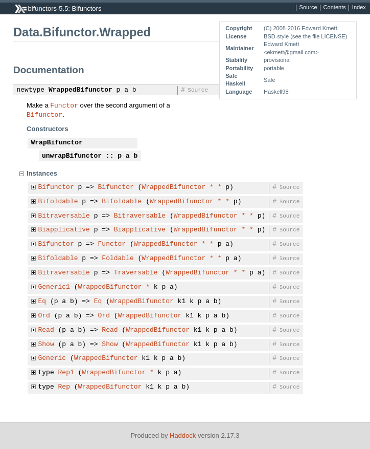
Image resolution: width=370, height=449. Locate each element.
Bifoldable (58, 201)
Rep (64, 387)
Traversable (136, 272)
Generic (52, 358)
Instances (42, 173)
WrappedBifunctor (80, 90)
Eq (42, 301)
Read (46, 330)
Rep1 (66, 372)
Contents (334, 8)
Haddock (183, 435)
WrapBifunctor (57, 142)
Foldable (117, 258)
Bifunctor (44, 114)
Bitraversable (64, 216)
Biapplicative (64, 229)
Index (359, 8)
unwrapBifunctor (72, 156)
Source (308, 8)
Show (46, 344)
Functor (64, 105)
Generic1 (54, 287)
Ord (44, 315)
